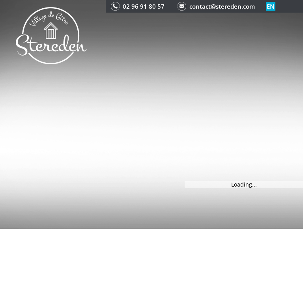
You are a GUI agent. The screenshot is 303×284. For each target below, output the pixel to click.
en (271, 6)
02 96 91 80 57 (144, 6)
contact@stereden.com (222, 6)
